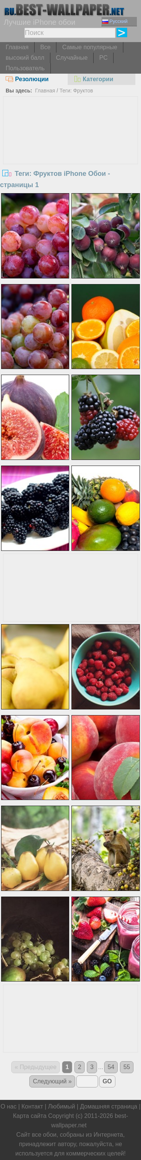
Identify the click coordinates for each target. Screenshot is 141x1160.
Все (45, 47)
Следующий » (52, 1081)
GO (107, 1081)
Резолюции (27, 79)
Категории (93, 79)
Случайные (72, 57)
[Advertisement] (71, 153)
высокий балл (25, 57)
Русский (114, 21)
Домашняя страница (108, 1106)
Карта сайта (29, 1116)
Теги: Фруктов (76, 91)
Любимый (61, 1106)
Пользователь (25, 68)
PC (103, 57)
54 (111, 1067)
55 (126, 1067)
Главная (17, 47)
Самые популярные (89, 47)
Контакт (32, 1106)
